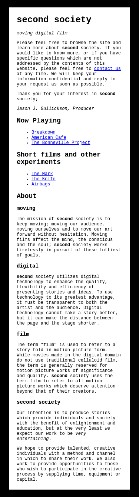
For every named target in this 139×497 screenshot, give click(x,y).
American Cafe (49, 137)
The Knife (44, 179)
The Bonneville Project (61, 142)
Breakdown (44, 132)
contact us (107, 68)
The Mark (42, 174)
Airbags (41, 184)
